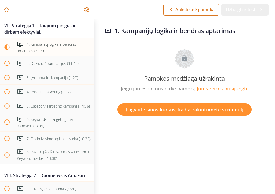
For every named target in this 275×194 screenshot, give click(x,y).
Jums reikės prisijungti (222, 88)
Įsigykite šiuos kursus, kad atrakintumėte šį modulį (184, 109)
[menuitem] (87, 9)
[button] (6, 9)
